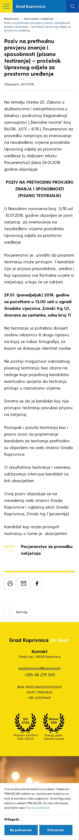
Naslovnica (11, 18)
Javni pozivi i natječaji (38, 18)
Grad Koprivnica (30, 6)
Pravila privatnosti (37, 807)
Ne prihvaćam (21, 830)
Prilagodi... (12, 819)
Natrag (21, 612)
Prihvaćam (55, 830)
